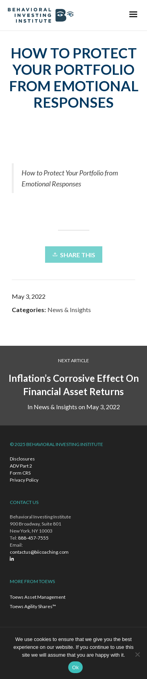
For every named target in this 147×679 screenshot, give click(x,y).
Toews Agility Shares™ (33, 606)
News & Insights (69, 309)
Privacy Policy (24, 480)
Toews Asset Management (37, 597)
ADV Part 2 (21, 466)
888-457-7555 (33, 538)
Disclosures (22, 459)
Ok (75, 667)
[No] (137, 654)
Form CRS (20, 473)
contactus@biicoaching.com (39, 552)
